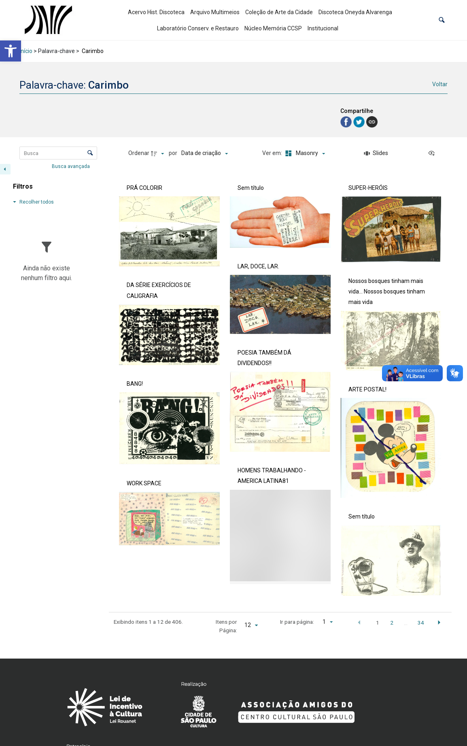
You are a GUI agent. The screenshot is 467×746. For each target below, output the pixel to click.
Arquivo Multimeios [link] (215, 12)
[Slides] (376, 153)
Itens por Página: (226, 625)
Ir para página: (297, 621)
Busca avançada (71, 166)
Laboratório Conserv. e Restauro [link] (198, 28)
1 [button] (377, 622)
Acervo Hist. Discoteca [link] (156, 12)
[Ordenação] (204, 153)
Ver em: (272, 153)
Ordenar (138, 153)
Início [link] (25, 51)
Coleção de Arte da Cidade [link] (279, 12)
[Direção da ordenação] (158, 153)
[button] (442, 20)
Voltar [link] (440, 84)
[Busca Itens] (58, 153)
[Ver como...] (433, 153)
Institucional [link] (323, 28)
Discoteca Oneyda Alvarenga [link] (355, 12)
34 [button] (421, 622)
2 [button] (391, 622)
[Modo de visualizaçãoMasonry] (304, 153)
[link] (10, 51)
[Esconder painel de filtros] (5, 169)
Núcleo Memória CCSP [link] (273, 28)
